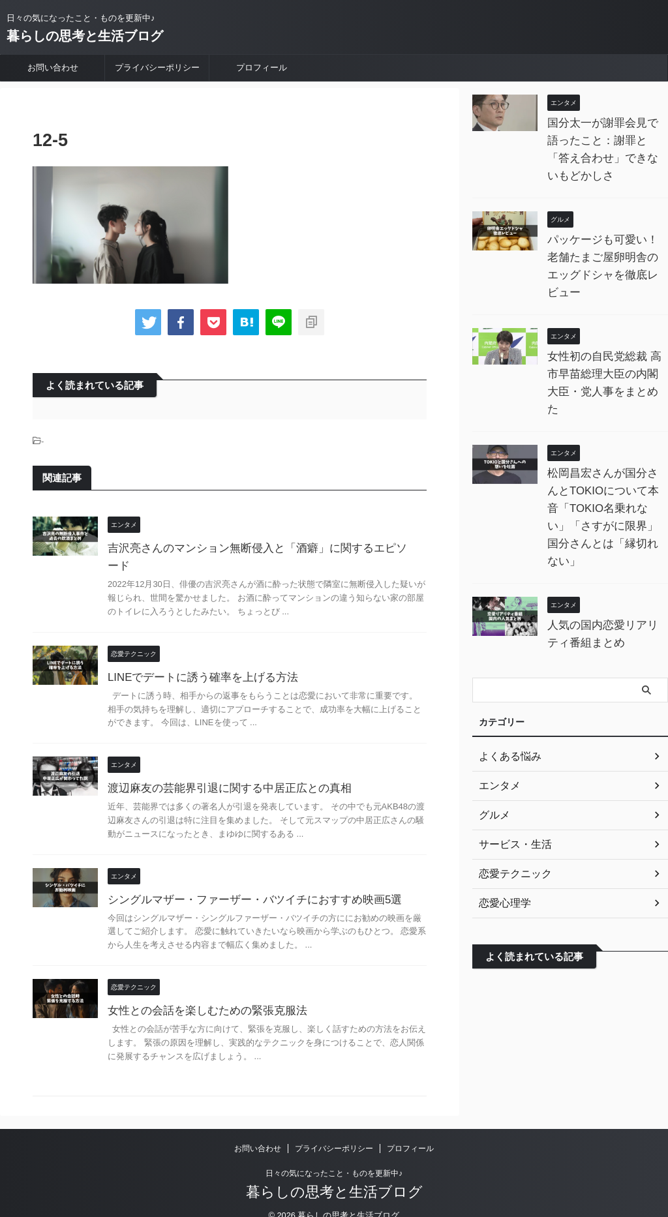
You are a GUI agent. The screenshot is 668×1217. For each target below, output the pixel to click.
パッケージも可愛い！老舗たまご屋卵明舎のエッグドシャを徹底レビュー (604, 257)
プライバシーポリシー (157, 67)
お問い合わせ (52, 67)
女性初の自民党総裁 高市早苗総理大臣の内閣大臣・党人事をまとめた (606, 356)
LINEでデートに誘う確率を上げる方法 (198, 659)
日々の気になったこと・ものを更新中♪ (334, 1155)
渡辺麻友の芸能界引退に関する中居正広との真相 (222, 770)
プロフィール (261, 67)
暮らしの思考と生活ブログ (85, 36)
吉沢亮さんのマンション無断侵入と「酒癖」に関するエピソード (259, 548)
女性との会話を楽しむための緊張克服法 (202, 993)
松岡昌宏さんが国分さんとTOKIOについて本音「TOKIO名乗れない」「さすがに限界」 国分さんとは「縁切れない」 (604, 473)
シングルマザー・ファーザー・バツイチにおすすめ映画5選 (246, 882)
